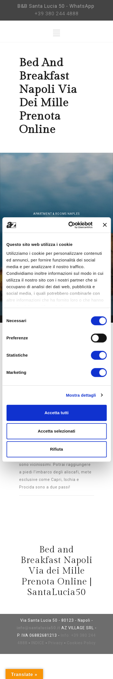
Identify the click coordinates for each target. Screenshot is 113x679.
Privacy (55, 643)
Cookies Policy (81, 643)
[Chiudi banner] (105, 225)
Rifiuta (56, 449)
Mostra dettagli (81, 395)
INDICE (37, 643)
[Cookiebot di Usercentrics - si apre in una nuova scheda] (69, 225)
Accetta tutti (56, 412)
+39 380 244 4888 (57, 13)
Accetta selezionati (56, 431)
